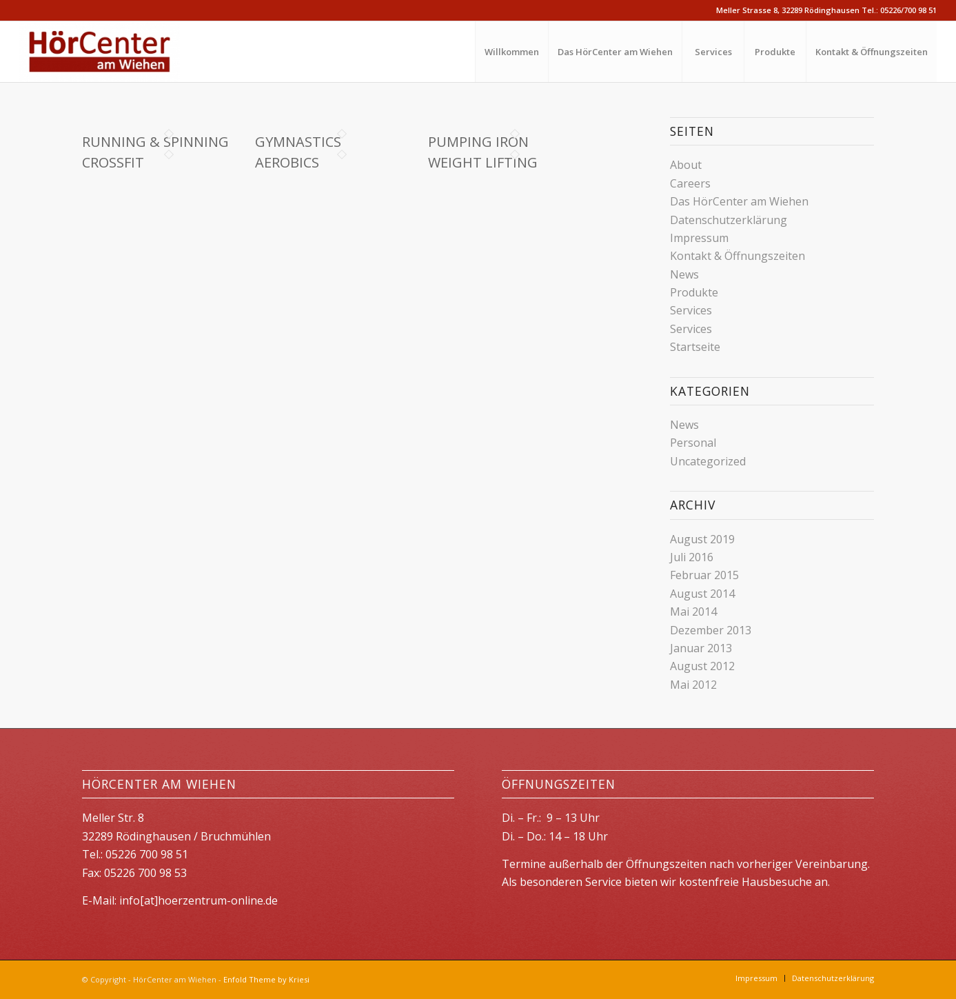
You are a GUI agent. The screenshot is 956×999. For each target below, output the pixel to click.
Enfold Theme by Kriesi (266, 979)
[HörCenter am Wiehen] (100, 51)
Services (691, 310)
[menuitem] (511, 51)
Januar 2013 (701, 648)
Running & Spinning (155, 141)
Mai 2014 (693, 611)
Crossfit (113, 162)
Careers (690, 183)
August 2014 (702, 593)
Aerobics (287, 162)
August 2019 (702, 539)
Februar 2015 (704, 575)
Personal (693, 442)
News (684, 274)
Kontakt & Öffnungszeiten (737, 255)
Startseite (695, 346)
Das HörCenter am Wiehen (739, 201)
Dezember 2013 (710, 630)
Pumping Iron (478, 141)
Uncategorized (708, 461)
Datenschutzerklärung (728, 220)
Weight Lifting (483, 162)
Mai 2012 (693, 684)
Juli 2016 (691, 557)
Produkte (694, 292)
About (686, 164)
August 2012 (702, 666)
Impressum (699, 237)
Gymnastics (298, 141)
